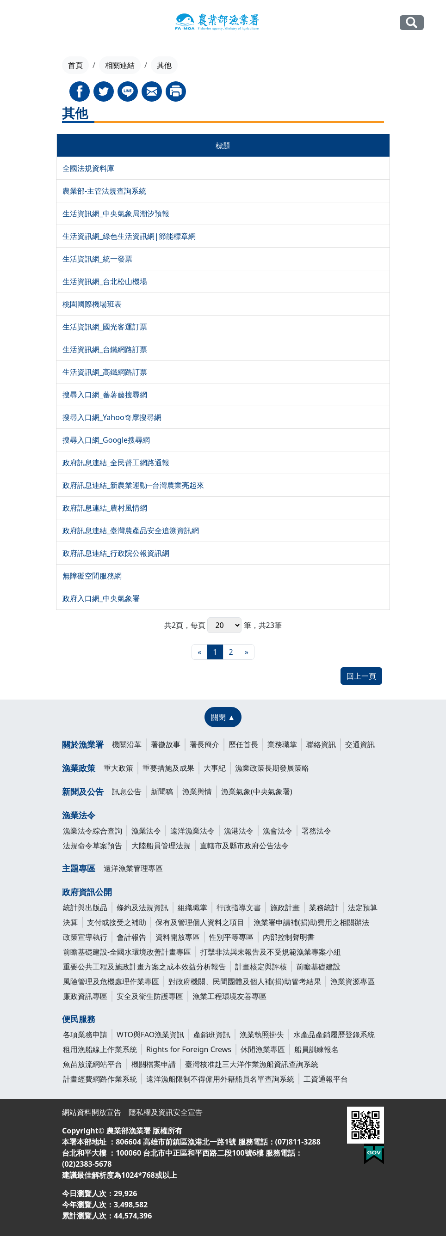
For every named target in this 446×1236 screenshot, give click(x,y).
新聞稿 (162, 791)
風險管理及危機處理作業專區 (111, 981)
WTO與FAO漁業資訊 (150, 1034)
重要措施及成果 (168, 768)
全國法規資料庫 (88, 168)
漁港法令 (239, 831)
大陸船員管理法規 (161, 845)
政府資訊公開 (87, 891)
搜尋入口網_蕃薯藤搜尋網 (104, 395)
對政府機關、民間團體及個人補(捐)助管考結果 (244, 981)
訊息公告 (127, 791)
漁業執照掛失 (262, 1034)
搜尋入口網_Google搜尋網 (106, 440)
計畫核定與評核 (261, 967)
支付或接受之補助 (116, 922)
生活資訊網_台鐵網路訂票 (104, 349)
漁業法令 (78, 815)
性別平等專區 (231, 937)
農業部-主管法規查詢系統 (104, 191)
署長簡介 (204, 744)
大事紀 (215, 768)
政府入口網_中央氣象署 (101, 598)
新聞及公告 (83, 791)
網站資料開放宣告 (91, 1112)
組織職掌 (192, 907)
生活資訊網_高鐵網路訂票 (104, 372)
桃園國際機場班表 (92, 304)
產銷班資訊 (211, 1034)
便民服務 (78, 1018)
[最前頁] (199, 652)
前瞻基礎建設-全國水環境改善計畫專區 (127, 952)
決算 (70, 922)
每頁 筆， (224, 625)
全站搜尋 (412, 22)
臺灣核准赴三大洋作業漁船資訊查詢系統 (251, 1064)
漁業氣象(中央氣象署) (256, 791)
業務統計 (324, 907)
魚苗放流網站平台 (92, 1064)
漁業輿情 (197, 791)
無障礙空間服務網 (92, 576)
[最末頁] (246, 652)
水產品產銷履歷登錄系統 (334, 1034)
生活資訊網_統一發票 (97, 259)
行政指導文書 (239, 907)
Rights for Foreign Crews (188, 1049)
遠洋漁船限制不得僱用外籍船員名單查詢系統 (220, 1079)
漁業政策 (78, 767)
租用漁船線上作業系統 (100, 1049)
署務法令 (316, 831)
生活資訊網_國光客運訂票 (104, 327)
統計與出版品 (85, 907)
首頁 (75, 65)
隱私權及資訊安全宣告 (166, 1112)
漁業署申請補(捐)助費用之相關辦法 (311, 922)
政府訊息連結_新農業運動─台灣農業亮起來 (133, 485)
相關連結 (120, 65)
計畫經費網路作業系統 (100, 1079)
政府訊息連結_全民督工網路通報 (115, 462)
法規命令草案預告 (92, 845)
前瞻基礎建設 (318, 967)
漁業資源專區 (352, 981)
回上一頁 (361, 676)
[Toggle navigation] (27, 23)
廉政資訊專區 (85, 996)
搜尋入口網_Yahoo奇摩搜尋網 (111, 417)
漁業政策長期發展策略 (272, 768)
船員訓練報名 (316, 1049)
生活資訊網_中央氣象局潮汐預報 (115, 213)
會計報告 (131, 937)
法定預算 (363, 907)
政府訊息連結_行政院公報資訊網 (115, 553)
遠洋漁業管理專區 (133, 868)
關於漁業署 (83, 744)
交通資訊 (360, 744)
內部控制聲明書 (289, 937)
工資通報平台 (326, 1079)
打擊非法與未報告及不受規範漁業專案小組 (270, 952)
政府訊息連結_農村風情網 (104, 508)
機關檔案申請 (153, 1064)
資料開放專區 (177, 937)
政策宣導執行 (85, 937)
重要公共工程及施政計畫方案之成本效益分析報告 (144, 967)
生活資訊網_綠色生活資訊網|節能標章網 (129, 236)
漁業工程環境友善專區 (229, 996)
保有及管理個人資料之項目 (199, 922)
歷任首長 (243, 744)
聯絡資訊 (321, 744)
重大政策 (118, 768)
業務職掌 (282, 744)
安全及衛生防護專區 (150, 996)
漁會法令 (277, 831)
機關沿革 (127, 744)
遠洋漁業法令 (192, 831)
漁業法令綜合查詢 (92, 831)
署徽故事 (165, 744)
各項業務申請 (85, 1034)
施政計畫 (285, 907)
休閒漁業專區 (263, 1049)
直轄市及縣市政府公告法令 (244, 845)
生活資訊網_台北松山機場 (104, 281)
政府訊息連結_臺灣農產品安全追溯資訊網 (130, 530)
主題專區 (78, 868)
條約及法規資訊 (142, 907)
